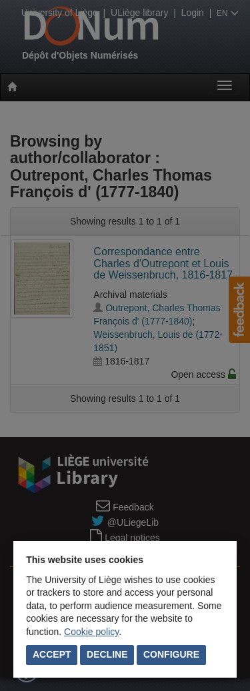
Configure (171, 654)
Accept (52, 654)
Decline (107, 654)
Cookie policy (91, 631)
